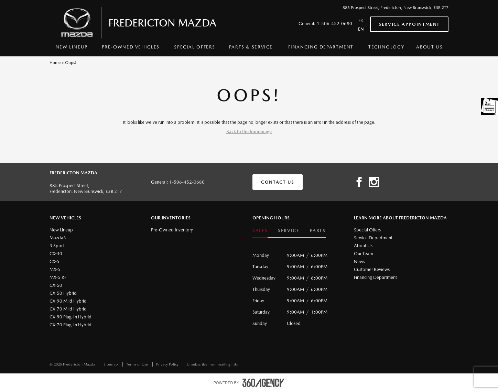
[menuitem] (72, 48)
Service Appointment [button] (409, 24)
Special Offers (194, 47)
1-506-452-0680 (334, 23)
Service (288, 230)
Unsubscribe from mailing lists (212, 364)
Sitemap (111, 364)
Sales (260, 230)
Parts (318, 230)
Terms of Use (137, 364)
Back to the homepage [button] (249, 131)
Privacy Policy (168, 364)
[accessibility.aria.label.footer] (263, 383)
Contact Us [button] (277, 182)
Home (55, 62)
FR (360, 20)
